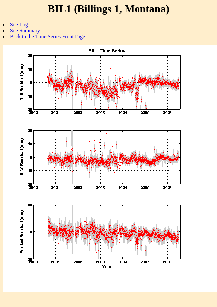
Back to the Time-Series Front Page (47, 36)
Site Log (19, 24)
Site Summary (25, 30)
